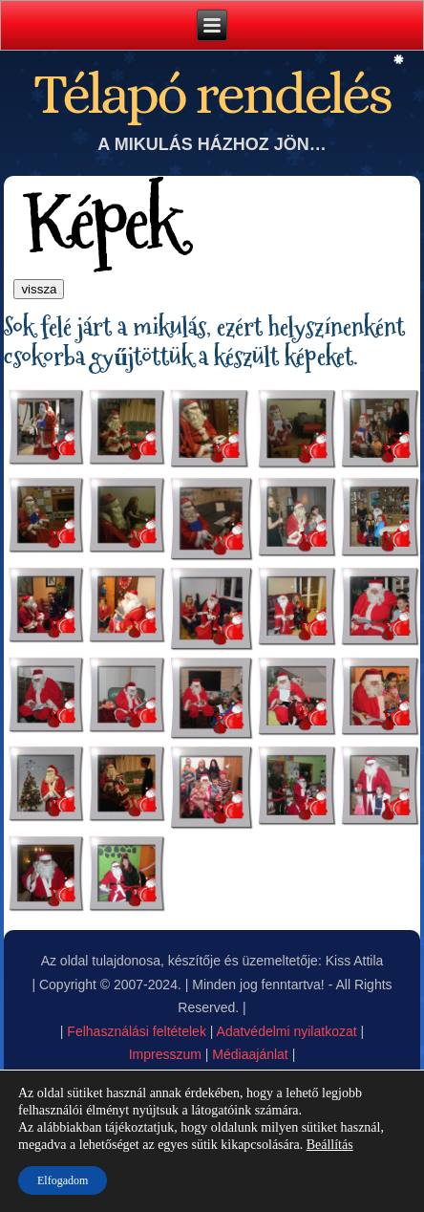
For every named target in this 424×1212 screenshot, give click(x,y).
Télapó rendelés (212, 93)
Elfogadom (62, 1180)
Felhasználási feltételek (136, 1031)
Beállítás (330, 1144)
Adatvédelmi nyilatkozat (287, 1031)
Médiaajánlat (249, 1054)
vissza (38, 289)
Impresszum (165, 1054)
